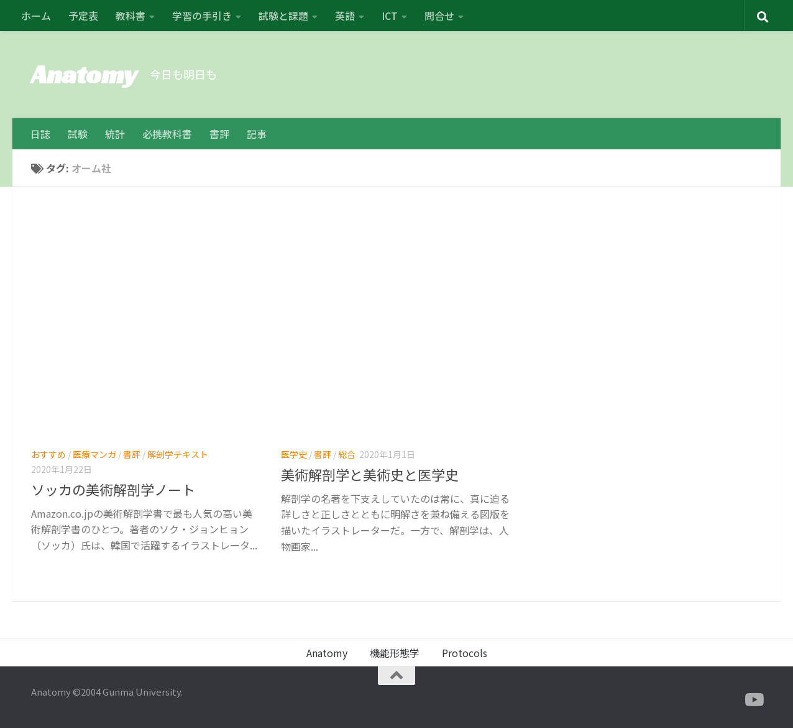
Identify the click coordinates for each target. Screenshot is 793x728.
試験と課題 (283, 15)
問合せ (439, 15)
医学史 (294, 454)
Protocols (464, 652)
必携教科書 (167, 133)
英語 (345, 15)
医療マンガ (94, 454)
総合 (346, 454)
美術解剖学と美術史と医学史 (370, 474)
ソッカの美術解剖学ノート (113, 489)
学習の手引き (202, 15)
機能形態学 (394, 652)
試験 (78, 133)
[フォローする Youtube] (753, 700)
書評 (219, 133)
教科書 (130, 15)
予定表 (83, 15)
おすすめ (48, 454)
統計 (115, 133)
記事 (257, 133)
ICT (390, 15)
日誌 (40, 133)
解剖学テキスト (177, 454)
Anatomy (84, 74)
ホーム (36, 15)
